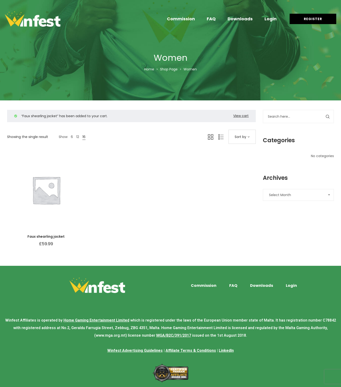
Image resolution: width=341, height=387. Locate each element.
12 (77, 136)
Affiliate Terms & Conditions (191, 350)
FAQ (211, 19)
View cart (241, 115)
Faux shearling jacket (46, 236)
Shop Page (169, 69)
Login (271, 19)
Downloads (240, 19)
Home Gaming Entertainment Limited (96, 320)
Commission (181, 19)
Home (149, 69)
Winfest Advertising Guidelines (135, 350)
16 (83, 136)
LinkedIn (226, 350)
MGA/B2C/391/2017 (173, 335)
